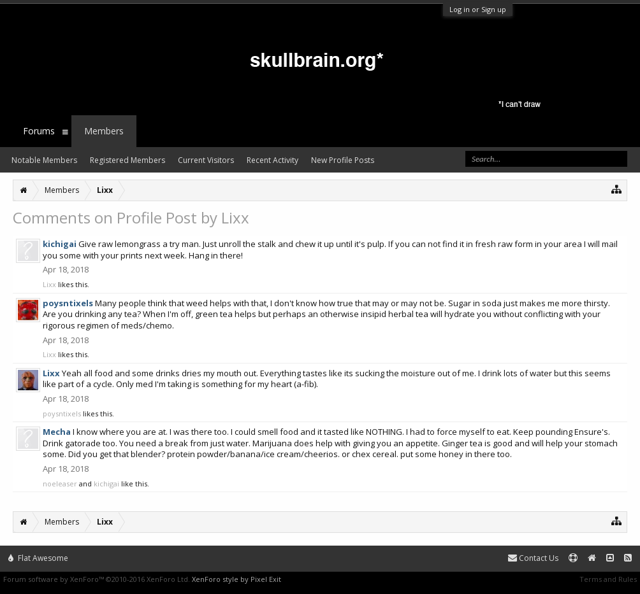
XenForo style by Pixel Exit (236, 579)
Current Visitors (206, 160)
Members (104, 131)
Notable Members (44, 160)
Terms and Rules (608, 579)
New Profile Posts (342, 160)
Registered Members (127, 160)
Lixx (49, 284)
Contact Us (533, 558)
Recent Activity (272, 160)
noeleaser (60, 483)
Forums (39, 131)
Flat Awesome (38, 558)
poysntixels (62, 413)
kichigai (106, 483)
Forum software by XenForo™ (96, 579)
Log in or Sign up (477, 9)
